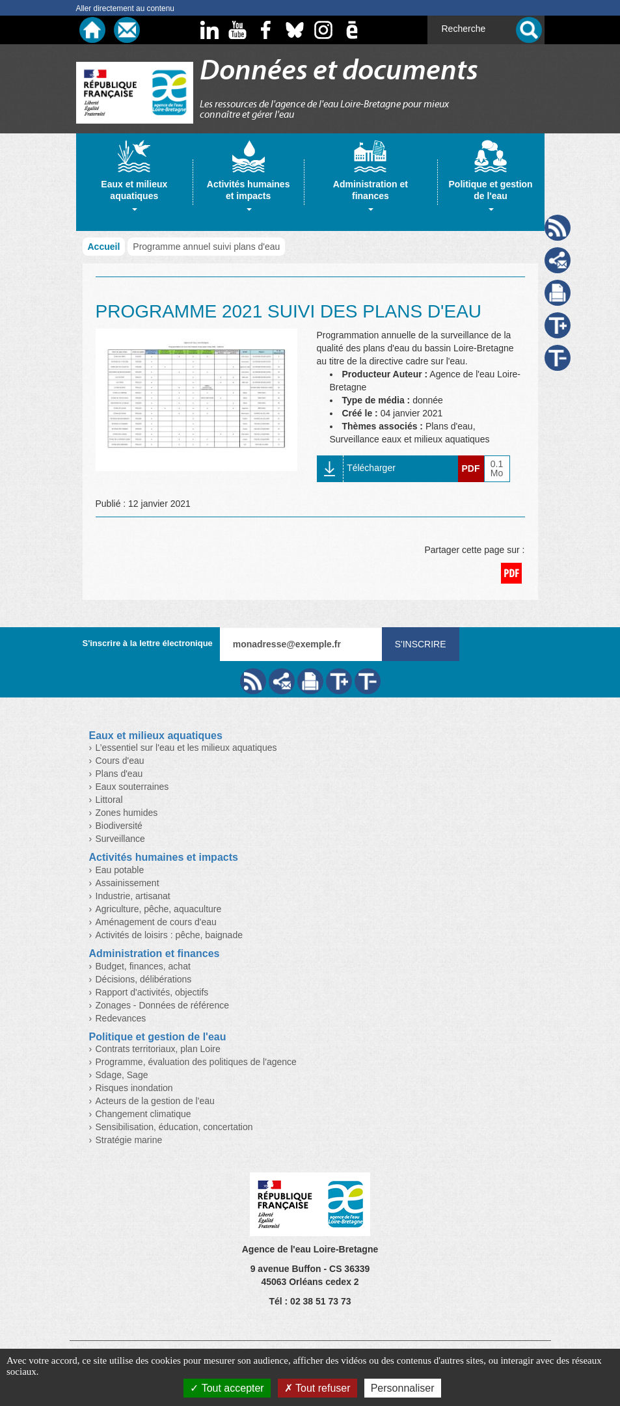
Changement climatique (143, 1114)
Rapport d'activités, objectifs (152, 992)
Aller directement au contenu (125, 8)
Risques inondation (134, 1088)
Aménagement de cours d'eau (156, 922)
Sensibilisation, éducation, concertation (174, 1127)
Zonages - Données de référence (162, 1005)
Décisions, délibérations (144, 979)
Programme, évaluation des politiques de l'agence (196, 1062)
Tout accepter (226, 1388)
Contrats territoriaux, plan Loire (158, 1049)
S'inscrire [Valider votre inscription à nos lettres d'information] (420, 644)
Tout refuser (317, 1388)
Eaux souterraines (132, 786)
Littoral (109, 799)
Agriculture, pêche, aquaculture (159, 909)
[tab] (134, 182)
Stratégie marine (129, 1140)
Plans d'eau (119, 773)
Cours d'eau (120, 760)
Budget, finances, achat (143, 966)
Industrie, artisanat (133, 896)
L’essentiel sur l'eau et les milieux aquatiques (186, 747)
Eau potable (120, 870)
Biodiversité (119, 825)
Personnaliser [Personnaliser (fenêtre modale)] (403, 1388)
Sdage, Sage (122, 1075)
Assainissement (127, 883)
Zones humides (127, 812)
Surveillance (120, 838)
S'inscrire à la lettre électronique (148, 643)
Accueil (104, 246)
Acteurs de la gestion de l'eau (155, 1101)
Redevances (121, 1018)
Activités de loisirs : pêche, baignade (169, 935)
